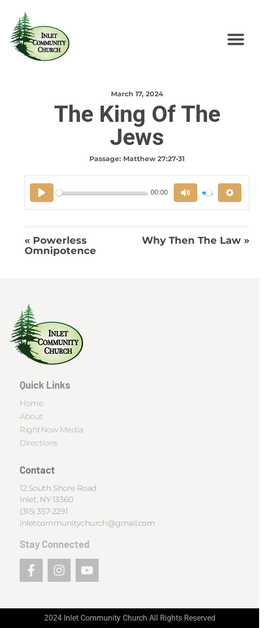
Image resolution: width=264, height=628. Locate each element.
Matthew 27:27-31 (154, 158)
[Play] (41, 192)
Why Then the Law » (195, 240)
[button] (236, 39)
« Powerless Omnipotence (60, 245)
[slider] (101, 193)
